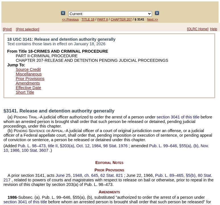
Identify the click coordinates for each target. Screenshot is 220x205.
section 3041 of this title (178, 117)
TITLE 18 (87, 19)
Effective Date (28, 87)
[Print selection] (27, 29)
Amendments (28, 83)
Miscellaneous (29, 74)
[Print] (7, 29)
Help (213, 29)
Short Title (25, 92)
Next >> (152, 19)
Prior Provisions (30, 78)
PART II (102, 19)
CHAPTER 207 (121, 19)
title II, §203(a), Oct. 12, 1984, (73, 146)
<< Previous (70, 19)
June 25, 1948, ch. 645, (89, 175)
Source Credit (28, 69)
